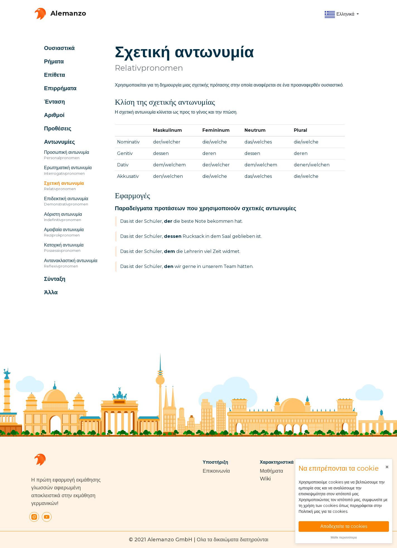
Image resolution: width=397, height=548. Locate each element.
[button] (341, 14)
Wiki (265, 479)
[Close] (387, 467)
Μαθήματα (271, 471)
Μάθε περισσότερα (344, 537)
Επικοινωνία (216, 471)
